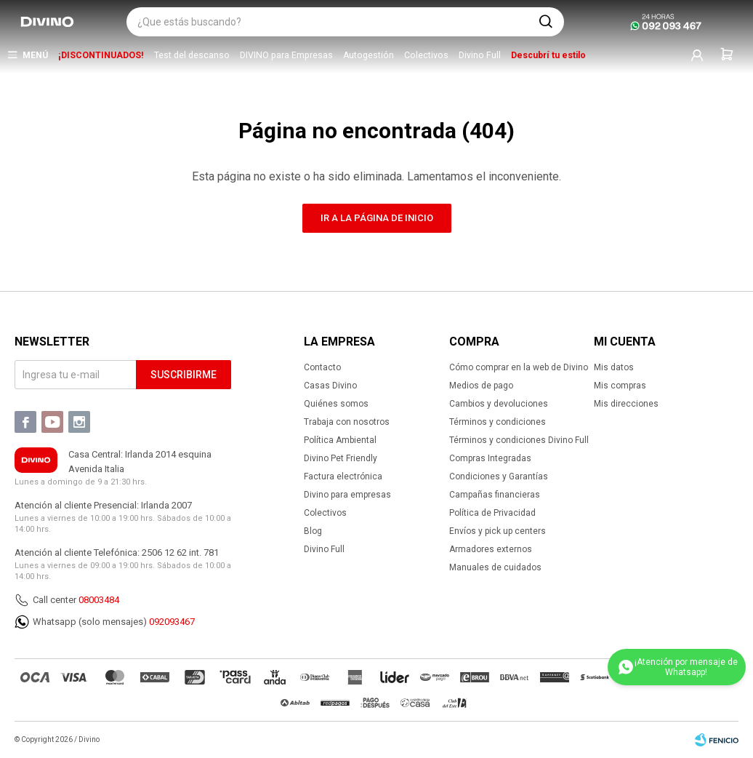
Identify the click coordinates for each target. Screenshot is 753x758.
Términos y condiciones (497, 422)
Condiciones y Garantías (498, 476)
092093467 (172, 621)
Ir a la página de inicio (377, 217)
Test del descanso (192, 55)
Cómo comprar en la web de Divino (518, 367)
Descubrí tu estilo (548, 55)
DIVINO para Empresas (286, 55)
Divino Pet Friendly (340, 458)
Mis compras (620, 385)
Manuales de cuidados (495, 567)
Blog (313, 531)
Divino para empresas (347, 495)
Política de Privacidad (492, 513)
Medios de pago (481, 385)
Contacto (322, 367)
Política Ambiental (340, 440)
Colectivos (426, 55)
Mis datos (614, 367)
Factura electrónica (343, 476)
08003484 (98, 599)
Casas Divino (330, 385)
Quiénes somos (336, 404)
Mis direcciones (626, 404)
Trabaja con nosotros (347, 422)
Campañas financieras (494, 495)
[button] (546, 21)
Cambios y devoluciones (498, 404)
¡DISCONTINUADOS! (101, 55)
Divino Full (480, 55)
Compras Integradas (490, 458)
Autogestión (368, 55)
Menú (35, 55)
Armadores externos (490, 549)
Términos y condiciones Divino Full (519, 440)
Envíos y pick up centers (497, 531)
